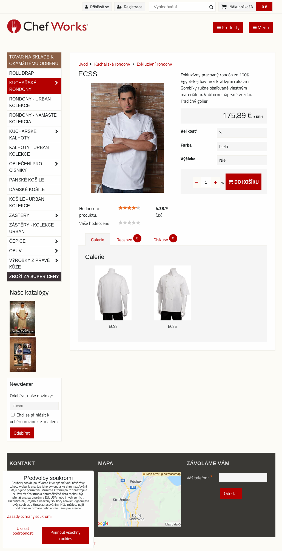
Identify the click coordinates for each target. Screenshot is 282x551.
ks (214, 182)
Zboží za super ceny (34, 276)
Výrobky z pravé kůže (35, 264)
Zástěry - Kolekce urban (31, 228)
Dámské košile (27, 189)
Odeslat (231, 493)
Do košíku (243, 182)
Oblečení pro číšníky (35, 167)
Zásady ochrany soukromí (29, 516)
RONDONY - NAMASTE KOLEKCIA (33, 118)
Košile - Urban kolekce (26, 202)
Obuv (35, 251)
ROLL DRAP (21, 73)
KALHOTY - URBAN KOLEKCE (29, 150)
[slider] (129, 208)
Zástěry (35, 215)
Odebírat (22, 433)
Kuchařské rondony (35, 86)
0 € (264, 7)
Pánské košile (26, 180)
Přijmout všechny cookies (65, 535)
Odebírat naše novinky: (31, 395)
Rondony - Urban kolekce (30, 102)
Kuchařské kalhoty (35, 135)
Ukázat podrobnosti (23, 530)
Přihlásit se (97, 7)
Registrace (130, 7)
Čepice (35, 241)
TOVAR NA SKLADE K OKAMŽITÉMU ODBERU (34, 60)
